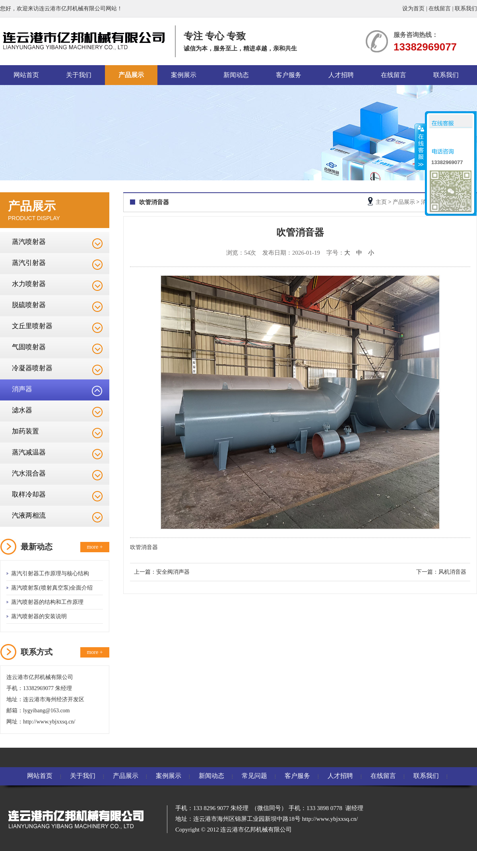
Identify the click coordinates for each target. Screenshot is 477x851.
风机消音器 (452, 572)
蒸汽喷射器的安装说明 (39, 616)
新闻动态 (236, 75)
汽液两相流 (29, 515)
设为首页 (413, 9)
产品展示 (131, 75)
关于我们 (78, 75)
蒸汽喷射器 (29, 242)
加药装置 (25, 431)
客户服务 (288, 75)
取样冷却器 (29, 494)
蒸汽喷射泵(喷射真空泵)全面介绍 (52, 588)
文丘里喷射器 (32, 326)
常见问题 (254, 775)
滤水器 (22, 410)
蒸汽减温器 (29, 452)
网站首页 (26, 75)
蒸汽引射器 (29, 263)
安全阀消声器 (173, 572)
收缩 (420, 146)
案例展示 (183, 75)
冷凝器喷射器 (32, 368)
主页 (381, 202)
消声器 (22, 389)
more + (95, 547)
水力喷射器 (29, 284)
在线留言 (440, 9)
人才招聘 (341, 75)
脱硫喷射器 (29, 305)
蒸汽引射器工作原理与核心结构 (50, 573)
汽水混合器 (29, 473)
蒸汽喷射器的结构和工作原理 (47, 602)
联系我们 (466, 9)
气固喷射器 (29, 347)
